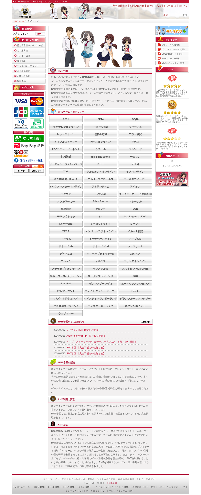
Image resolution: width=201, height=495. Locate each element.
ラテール (100, 149)
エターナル (135, 201)
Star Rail (66, 283)
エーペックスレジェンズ (135, 283)
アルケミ (66, 261)
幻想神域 (66, 156)
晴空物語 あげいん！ (66, 179)
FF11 (66, 119)
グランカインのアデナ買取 (173, 49)
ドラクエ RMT (101, 487)
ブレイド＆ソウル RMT (121, 491)
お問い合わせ (137, 5)
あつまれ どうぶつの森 (135, 268)
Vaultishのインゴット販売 (173, 63)
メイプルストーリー (65, 141)
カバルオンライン (100, 141)
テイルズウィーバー (135, 179)
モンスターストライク (100, 306)
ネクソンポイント (135, 306)
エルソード (135, 149)
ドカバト (135, 291)
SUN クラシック (66, 216)
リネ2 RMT (84, 487)
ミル (100, 216)
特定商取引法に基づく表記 (30, 45)
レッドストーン (66, 134)
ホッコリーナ (135, 246)
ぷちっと (135, 253)
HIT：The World (100, 156)
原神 (135, 276)
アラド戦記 (135, 134)
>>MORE (145, 322)
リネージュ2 (100, 126)
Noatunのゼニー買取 (171, 58)
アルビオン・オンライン (101, 171)
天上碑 (135, 164)
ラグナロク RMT (121, 487)
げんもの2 (66, 253)
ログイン (183, 5)
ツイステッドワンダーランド (100, 298)
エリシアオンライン (135, 261)
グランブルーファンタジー (135, 298)
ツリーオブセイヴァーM (100, 253)
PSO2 (135, 141)
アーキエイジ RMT (96, 491)
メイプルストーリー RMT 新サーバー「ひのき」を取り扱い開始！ (101, 341)
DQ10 (135, 119)
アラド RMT (157, 487)
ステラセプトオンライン (66, 268)
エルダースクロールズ (100, 179)
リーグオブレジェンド (100, 276)
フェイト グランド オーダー (101, 291)
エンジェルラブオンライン (100, 231)
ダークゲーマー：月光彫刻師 (135, 194)
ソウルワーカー (66, 201)
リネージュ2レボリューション (66, 278)
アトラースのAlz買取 (171, 45)
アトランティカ (101, 186)
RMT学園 (112, 483)
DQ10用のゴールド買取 (172, 54)
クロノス (100, 209)
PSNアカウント (66, 291)
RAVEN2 (101, 193)
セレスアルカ (100, 268)
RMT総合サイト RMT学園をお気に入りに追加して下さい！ (44, 1)
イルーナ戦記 (135, 231)
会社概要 (21, 61)
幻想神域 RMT (140, 487)
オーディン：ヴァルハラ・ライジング (65, 166)
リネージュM (65, 246)
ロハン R (135, 223)
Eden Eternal (100, 201)
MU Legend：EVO (135, 216)
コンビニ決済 (23, 55)
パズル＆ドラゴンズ (65, 298)
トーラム (66, 238)
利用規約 (21, 81)
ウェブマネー (66, 313)
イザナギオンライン (100, 238)
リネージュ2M (100, 246)
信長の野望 (100, 134)
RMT (15, 487)
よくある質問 (23, 71)
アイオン (135, 186)
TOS (66, 171)
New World (65, 223)
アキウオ (66, 194)
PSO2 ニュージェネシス (66, 149)
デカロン (135, 156)
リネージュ (135, 126)
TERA (65, 231)
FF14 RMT (69, 487)
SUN (135, 208)
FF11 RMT (54, 487)
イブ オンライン (135, 171)
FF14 (100, 119)
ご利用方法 (22, 50)
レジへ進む (170, 5)
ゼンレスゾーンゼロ (100, 283)
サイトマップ (20, 21)
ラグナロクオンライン (66, 126)
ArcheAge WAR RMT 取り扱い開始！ (86, 335)
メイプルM (135, 238)
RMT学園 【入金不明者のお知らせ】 (86, 347)
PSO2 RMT (39, 487)
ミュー (100, 164)
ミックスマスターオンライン (65, 186)
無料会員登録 (120, 5)
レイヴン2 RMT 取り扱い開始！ (83, 330)
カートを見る (154, 5)
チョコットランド (100, 223)
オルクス (100, 261)
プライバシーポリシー (28, 66)
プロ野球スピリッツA (66, 306)
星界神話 (66, 209)
